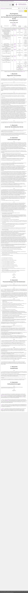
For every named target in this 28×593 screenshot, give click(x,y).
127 (4, 395)
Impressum (8, 591)
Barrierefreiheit (19, 591)
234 (5, 395)
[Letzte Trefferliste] (11, 4)
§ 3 (8, 122)
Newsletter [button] (4, 591)
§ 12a (25, 330)
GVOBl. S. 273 (15, 50)
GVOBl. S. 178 (22, 71)
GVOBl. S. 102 (15, 30)
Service (2, 591)
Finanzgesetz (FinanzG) (6, 8)
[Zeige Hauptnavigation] (27, 1)
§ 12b (22, 396)
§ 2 (15, 93)
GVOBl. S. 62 (7, 400)
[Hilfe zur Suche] (10, 4)
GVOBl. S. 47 (23, 28)
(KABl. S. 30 (2, 395)
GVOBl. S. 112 (15, 56)
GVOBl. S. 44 (15, 35)
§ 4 (17, 143)
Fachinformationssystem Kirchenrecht (7, 1)
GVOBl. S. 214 (15, 60)
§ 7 (20, 198)
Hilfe (22, 591)
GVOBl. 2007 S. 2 (15, 44)
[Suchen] (13, 4)
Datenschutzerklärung (13, 591)
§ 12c (9, 302)
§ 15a (1, 355)
